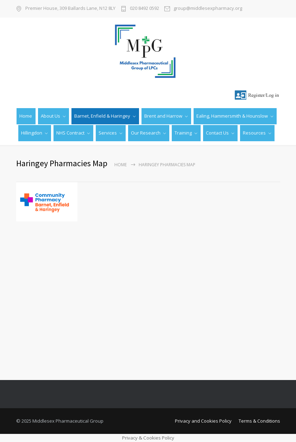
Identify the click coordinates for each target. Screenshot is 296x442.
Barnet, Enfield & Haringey (102, 116)
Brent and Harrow (163, 116)
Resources (254, 133)
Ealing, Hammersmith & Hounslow (232, 116)
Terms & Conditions (259, 421)
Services (108, 133)
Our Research (145, 133)
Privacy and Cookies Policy (203, 421)
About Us (50, 116)
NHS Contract (70, 133)
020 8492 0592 (144, 8)
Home (25, 116)
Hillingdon (31, 133)
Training (183, 133)
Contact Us (217, 133)
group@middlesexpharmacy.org (208, 8)
